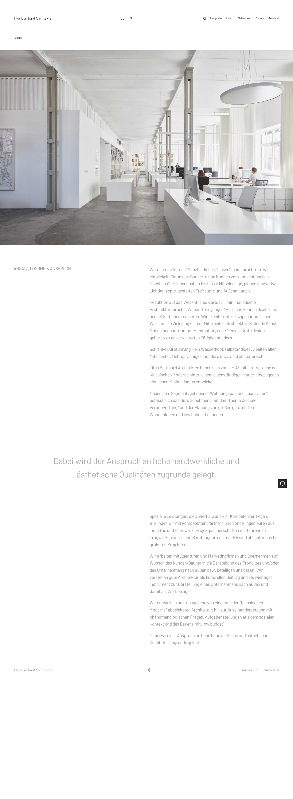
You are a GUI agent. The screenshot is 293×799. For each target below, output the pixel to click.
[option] (130, 17)
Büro (229, 17)
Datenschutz (270, 670)
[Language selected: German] (126, 17)
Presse (259, 17)
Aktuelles (243, 17)
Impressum (250, 670)
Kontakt (273, 17)
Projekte (216, 17)
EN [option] (130, 17)
